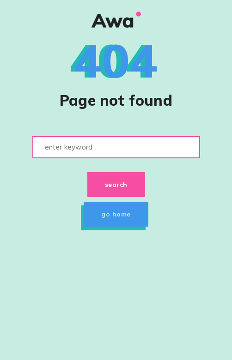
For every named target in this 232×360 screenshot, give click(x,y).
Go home (116, 214)
